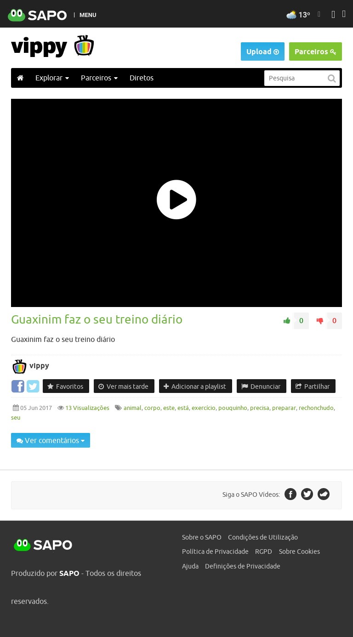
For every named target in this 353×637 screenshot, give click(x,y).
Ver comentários (51, 440)
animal (133, 407)
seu (15, 417)
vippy (39, 365)
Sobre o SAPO (202, 537)
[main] (176, 279)
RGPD (263, 551)
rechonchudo (316, 407)
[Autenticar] (333, 15)
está (183, 407)
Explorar (52, 78)
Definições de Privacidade (242, 566)
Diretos (142, 78)
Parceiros (315, 51)
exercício (204, 407)
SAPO (43, 545)
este (169, 407)
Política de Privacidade (215, 551)
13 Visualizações (86, 407)
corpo (152, 407)
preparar (284, 407)
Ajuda (190, 566)
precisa (259, 407)
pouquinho (232, 407)
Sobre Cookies (299, 551)
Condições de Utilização (263, 537)
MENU (88, 14)
